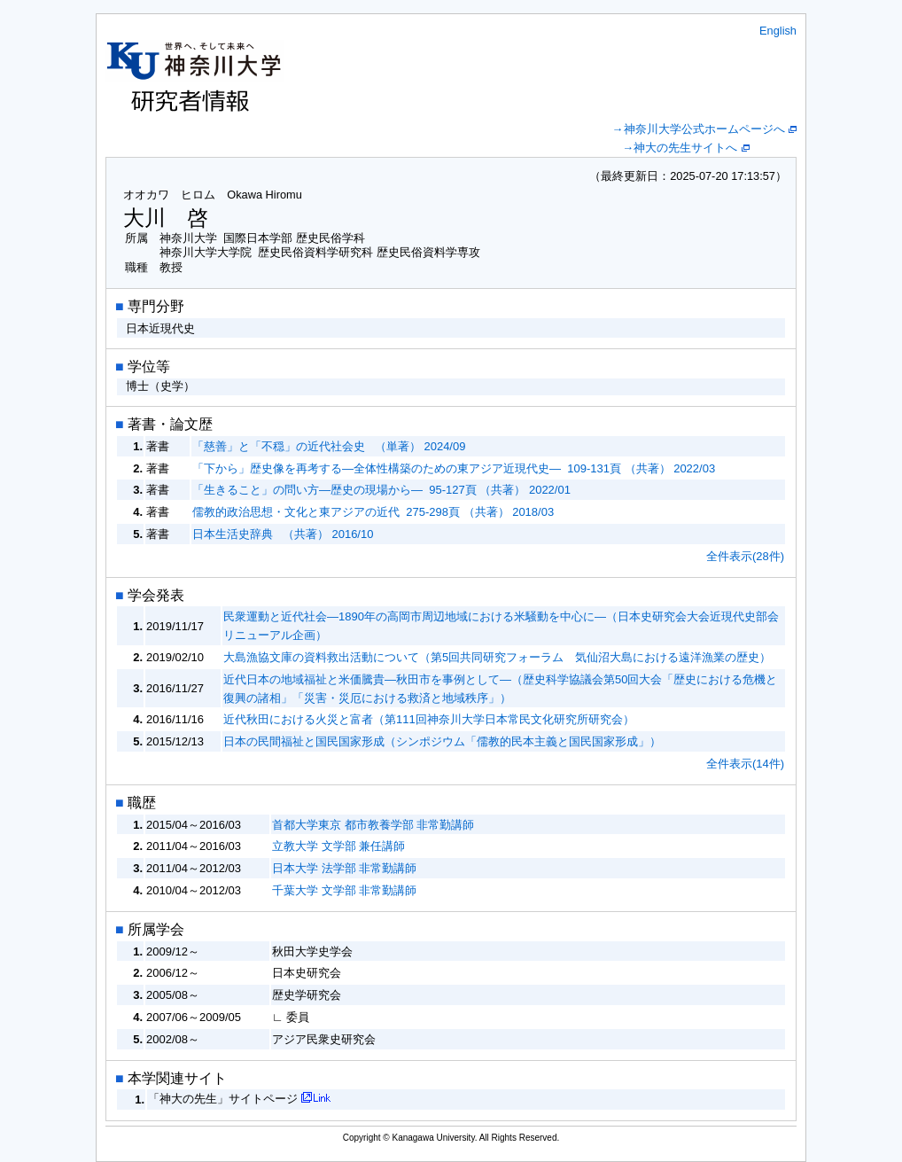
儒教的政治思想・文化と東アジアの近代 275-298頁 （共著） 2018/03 (373, 512)
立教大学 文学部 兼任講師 (338, 846)
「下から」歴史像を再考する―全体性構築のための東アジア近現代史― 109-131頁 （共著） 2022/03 (453, 468)
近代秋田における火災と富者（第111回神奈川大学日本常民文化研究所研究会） (428, 719)
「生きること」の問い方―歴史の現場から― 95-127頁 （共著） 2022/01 (381, 489)
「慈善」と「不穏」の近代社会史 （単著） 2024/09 (328, 446)
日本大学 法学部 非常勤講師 (344, 868)
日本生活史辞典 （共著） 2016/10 (282, 534)
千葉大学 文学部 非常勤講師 (344, 890)
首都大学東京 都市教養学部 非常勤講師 (373, 824)
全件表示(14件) (745, 763)
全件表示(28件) (745, 556)
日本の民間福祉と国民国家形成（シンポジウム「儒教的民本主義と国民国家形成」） (442, 741)
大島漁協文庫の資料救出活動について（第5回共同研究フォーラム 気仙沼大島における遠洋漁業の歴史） (497, 657)
